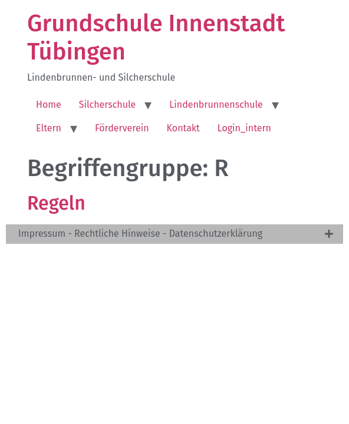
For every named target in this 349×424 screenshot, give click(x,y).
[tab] (174, 234)
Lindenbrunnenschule (216, 104)
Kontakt (183, 128)
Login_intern (244, 128)
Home (48, 104)
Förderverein (122, 128)
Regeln (56, 203)
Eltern (48, 128)
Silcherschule (107, 104)
